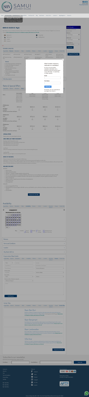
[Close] (63, 60)
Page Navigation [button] (62, 15)
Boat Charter (41, 15)
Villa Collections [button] (16, 15)
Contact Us (69, 15)
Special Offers (24, 15)
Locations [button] (55, 15)
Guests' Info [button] (48, 15)
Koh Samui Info (31, 15)
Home (2, 15)
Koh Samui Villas (8, 15)
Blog (37, 15)
